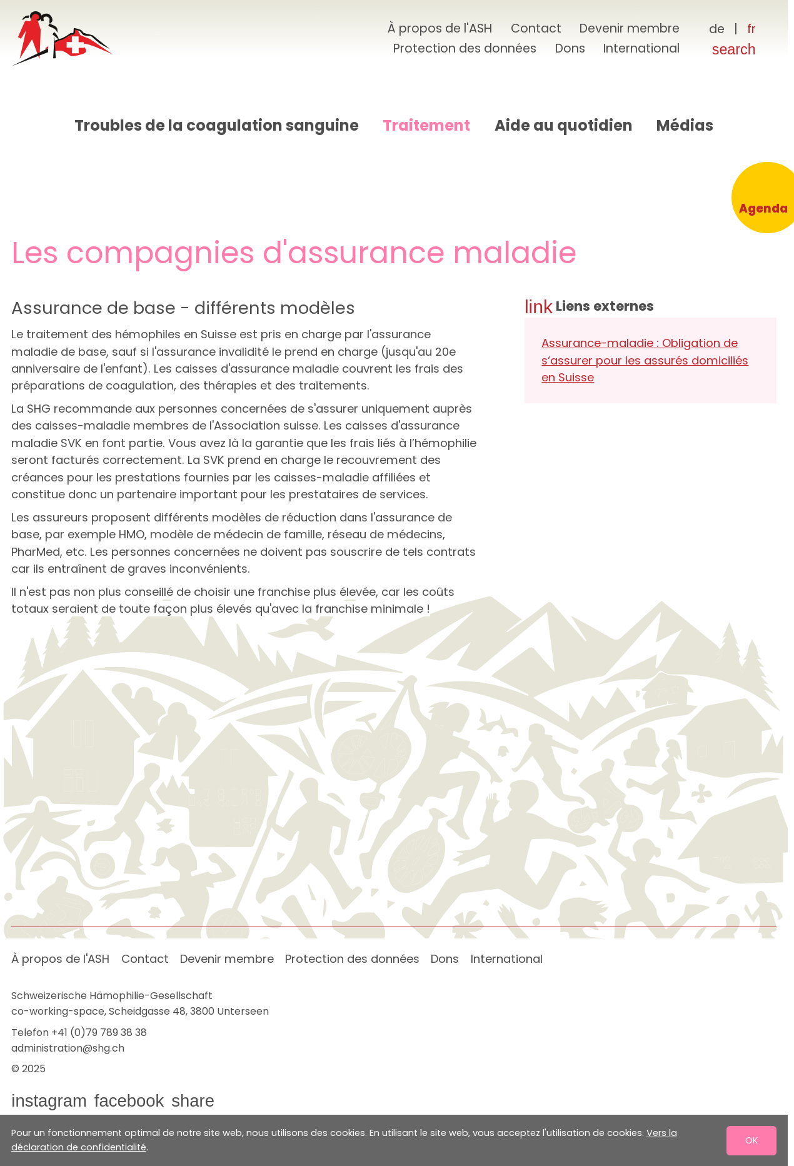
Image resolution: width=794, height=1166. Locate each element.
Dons (570, 48)
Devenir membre (630, 28)
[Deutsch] (717, 29)
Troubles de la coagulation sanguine (216, 125)
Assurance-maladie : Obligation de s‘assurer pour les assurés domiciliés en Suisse (644, 360)
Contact (536, 28)
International (641, 48)
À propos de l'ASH (440, 28)
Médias (684, 125)
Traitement (426, 125)
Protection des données (464, 48)
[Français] (751, 29)
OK (751, 1139)
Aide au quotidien (564, 125)
